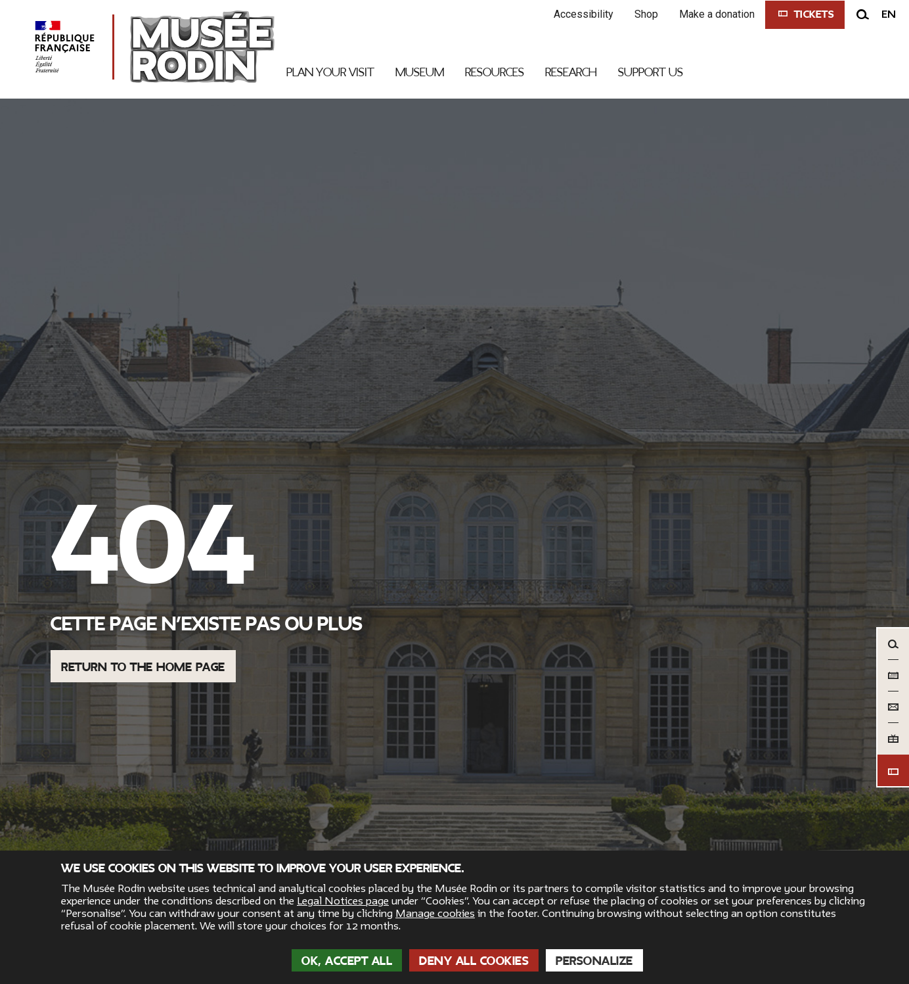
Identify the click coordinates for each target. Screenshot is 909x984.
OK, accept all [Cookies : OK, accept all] (346, 961)
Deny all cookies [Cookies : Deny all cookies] (474, 961)
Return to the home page (143, 667)
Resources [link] (494, 72)
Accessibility (583, 14)
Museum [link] (419, 72)
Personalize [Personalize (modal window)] (594, 961)
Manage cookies (435, 913)
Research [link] (571, 72)
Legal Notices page (343, 901)
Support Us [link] (650, 72)
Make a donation (717, 14)
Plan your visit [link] (330, 72)
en (888, 14)
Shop (646, 14)
